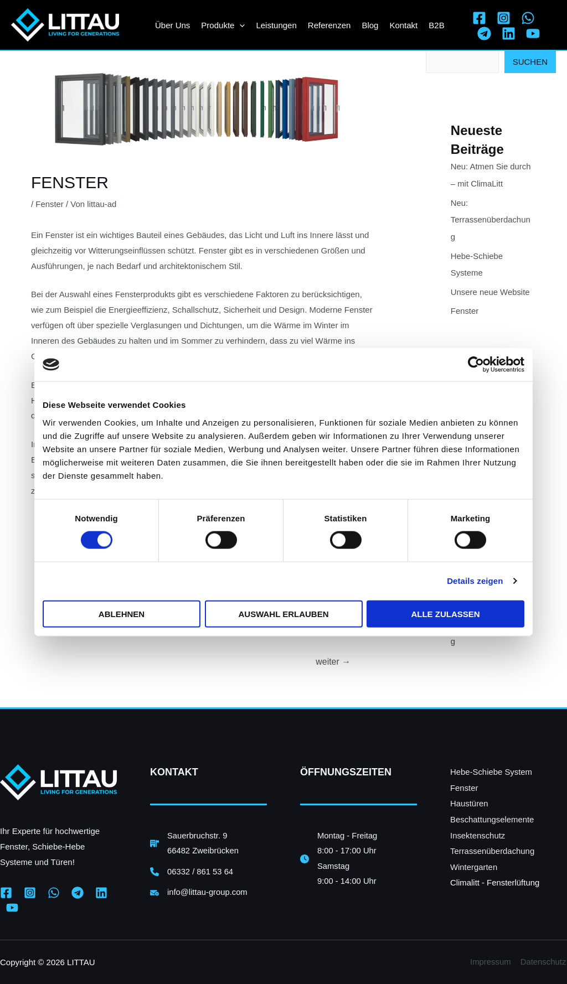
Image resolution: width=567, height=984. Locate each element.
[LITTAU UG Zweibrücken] (65, 24)
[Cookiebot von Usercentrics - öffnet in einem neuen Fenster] (475, 364)
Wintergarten (474, 864)
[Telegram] (484, 33)
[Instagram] (504, 18)
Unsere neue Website (490, 289)
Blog (370, 25)
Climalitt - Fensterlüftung (495, 879)
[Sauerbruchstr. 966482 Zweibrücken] (195, 843)
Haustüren (469, 802)
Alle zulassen (445, 613)
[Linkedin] (509, 33)
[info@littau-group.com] (199, 893)
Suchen (530, 61)
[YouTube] (533, 33)
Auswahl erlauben (283, 613)
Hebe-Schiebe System (491, 771)
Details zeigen (475, 581)
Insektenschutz (478, 833)
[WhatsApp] (528, 18)
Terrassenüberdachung (492, 848)
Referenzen (329, 25)
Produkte (223, 25)
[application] (239, 25)
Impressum (491, 961)
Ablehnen (122, 613)
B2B (436, 25)
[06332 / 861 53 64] (192, 872)
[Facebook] (479, 18)
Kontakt (403, 25)
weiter (333, 661)
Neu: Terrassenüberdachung (491, 219)
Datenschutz (544, 961)
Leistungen (276, 25)
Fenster (49, 204)
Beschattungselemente (492, 817)
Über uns (172, 25)
